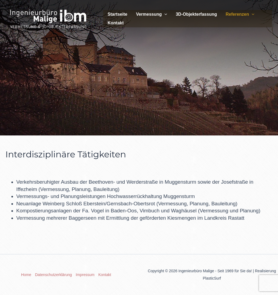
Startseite (117, 14)
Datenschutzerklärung (53, 275)
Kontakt (116, 23)
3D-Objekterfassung (196, 14)
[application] (164, 14)
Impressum (85, 275)
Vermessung (151, 14)
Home (26, 275)
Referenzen (240, 14)
